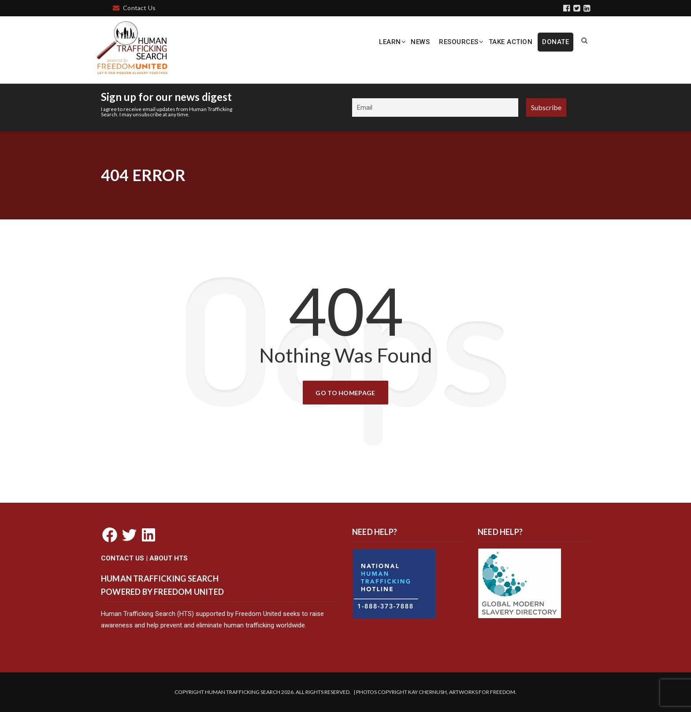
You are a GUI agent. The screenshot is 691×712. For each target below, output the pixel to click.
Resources (459, 42)
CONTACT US (122, 558)
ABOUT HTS (168, 558)
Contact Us (134, 7)
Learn (390, 42)
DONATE (555, 42)
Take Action (511, 42)
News (420, 42)
